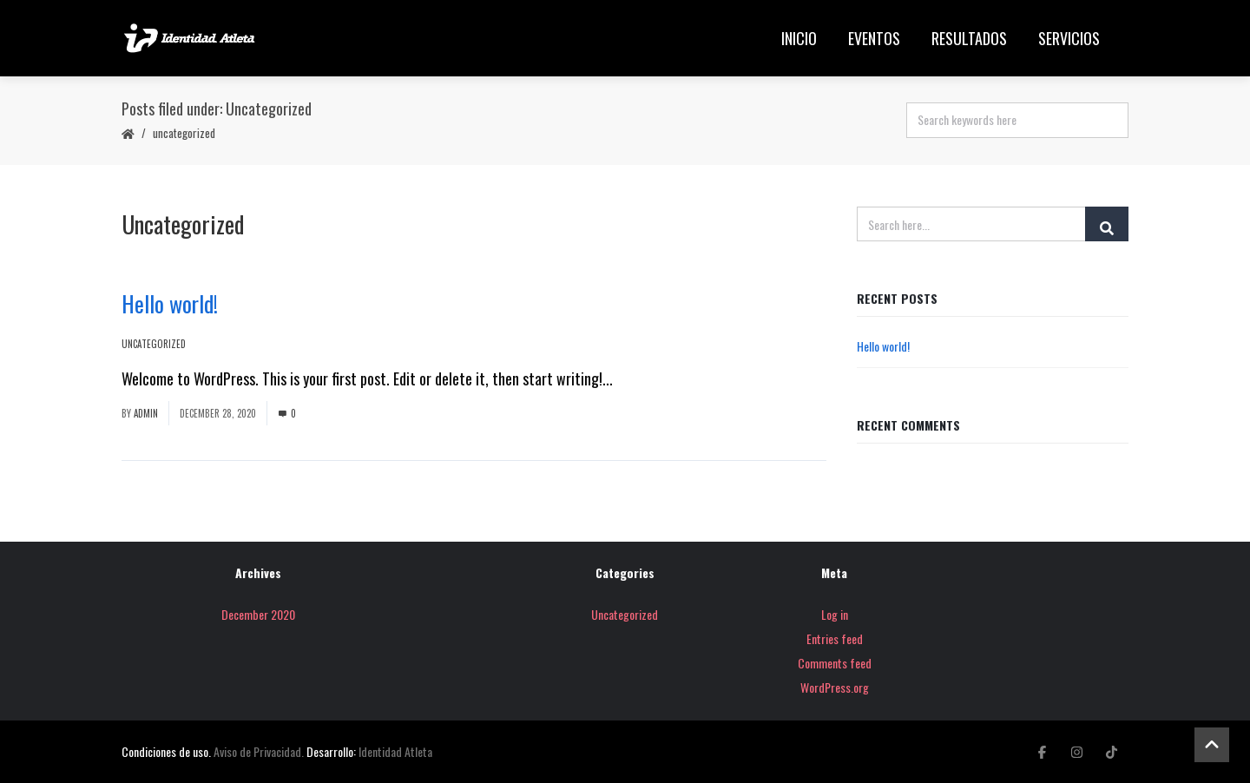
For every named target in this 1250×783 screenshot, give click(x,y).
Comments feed (835, 663)
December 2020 (258, 614)
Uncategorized (184, 132)
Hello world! (170, 303)
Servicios (1069, 38)
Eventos (874, 38)
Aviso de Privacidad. (259, 751)
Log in (834, 614)
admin (146, 413)
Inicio (799, 38)
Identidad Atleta (395, 751)
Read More (647, 378)
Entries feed (834, 638)
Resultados (969, 38)
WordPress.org (834, 687)
